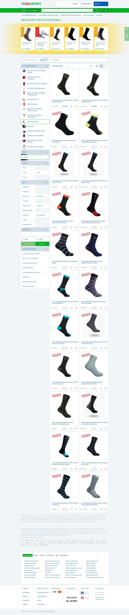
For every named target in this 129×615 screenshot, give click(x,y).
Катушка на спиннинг (30, 575)
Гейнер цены (26, 277)
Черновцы (59, 542)
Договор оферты (50, 611)
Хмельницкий (28, 542)
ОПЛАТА (25, 596)
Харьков (27, 540)
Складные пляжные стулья (52, 577)
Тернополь (82, 542)
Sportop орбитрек (90, 570)
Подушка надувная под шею (30, 263)
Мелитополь (103, 542)
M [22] (24, 172)
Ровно (35, 542)
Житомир (104, 540)
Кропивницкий (41, 542)
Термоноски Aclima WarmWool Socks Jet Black (100, 44)
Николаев (61, 540)
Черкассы (97, 540)
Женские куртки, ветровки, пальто (34, 71)
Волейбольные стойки (30, 563)
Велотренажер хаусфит (30, 572)
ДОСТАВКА (26, 592)
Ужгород (35, 544)
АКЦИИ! (75, 3)
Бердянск (29, 544)
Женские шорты (30, 99)
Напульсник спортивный (51, 565)
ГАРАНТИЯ (26, 600)
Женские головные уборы (33, 131)
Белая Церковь (90, 542)
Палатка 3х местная (50, 568)
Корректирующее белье (32, 147)
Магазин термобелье (28, 267)
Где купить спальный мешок (30, 258)
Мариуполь (67, 540)
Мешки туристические (92, 561)
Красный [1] (40, 196)
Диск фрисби (48, 570)
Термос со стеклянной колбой (73, 575)
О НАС (39, 600)
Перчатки (28, 126)
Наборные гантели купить (30, 281)
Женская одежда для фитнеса (32, 140)
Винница (74, 540)
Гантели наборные (91, 565)
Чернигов (91, 540)
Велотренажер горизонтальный (74, 568)
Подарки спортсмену (30, 577)
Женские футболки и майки (34, 84)
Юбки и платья (29, 104)
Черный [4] (26, 215)
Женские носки (30, 122)
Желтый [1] (26, 196)
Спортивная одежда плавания (32, 568)
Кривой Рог (54, 540)
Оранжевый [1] (27, 205)
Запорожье (47, 540)
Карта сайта (42, 611)
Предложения (63, 555)
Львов (42, 540)
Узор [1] (25, 219)
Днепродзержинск (51, 542)
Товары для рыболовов (72, 561)
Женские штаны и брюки (33, 88)
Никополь (23, 544)
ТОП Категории (27, 555)
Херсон (80, 540)
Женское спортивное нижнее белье (32, 109)
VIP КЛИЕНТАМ (42, 596)
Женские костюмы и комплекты (32, 115)
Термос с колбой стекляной (52, 575)
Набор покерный (90, 563)
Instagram (85, 598)
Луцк (97, 542)
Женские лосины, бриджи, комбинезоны (33, 93)
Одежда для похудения (33, 136)
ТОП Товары (50, 555)
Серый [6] (25, 201)
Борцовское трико (29, 565)
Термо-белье (48, 572)
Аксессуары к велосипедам (52, 563)
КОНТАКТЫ (40, 604)
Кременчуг (66, 542)
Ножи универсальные (92, 572)
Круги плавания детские (72, 563)
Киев (22, 540)
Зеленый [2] (26, 191)
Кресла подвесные (70, 572)
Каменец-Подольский (44, 544)
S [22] (24, 167)
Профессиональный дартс (31, 561)
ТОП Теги (42, 555)
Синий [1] (39, 205)
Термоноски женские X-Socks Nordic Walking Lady (42, 44)
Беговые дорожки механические (94, 577)
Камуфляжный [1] (27, 210)
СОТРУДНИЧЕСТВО (43, 592)
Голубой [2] (26, 187)
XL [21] (25, 177)
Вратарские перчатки (91, 575)
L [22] (38, 172)
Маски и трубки (28, 570)
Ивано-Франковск (74, 542)
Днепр (37, 540)
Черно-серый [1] (27, 224)
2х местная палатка (71, 565)
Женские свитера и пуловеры (31, 77)
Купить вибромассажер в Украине (32, 272)
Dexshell (25, 157)
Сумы (22, 542)
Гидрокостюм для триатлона (52, 561)
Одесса (32, 540)
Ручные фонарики (91, 568)
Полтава (85, 540)
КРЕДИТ (25, 604)
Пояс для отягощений (28, 286)
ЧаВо (57, 555)
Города (35, 555)
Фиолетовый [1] (41, 215)
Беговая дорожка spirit (71, 570)
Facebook (85, 593)
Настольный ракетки (71, 577)
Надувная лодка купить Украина (31, 253)
